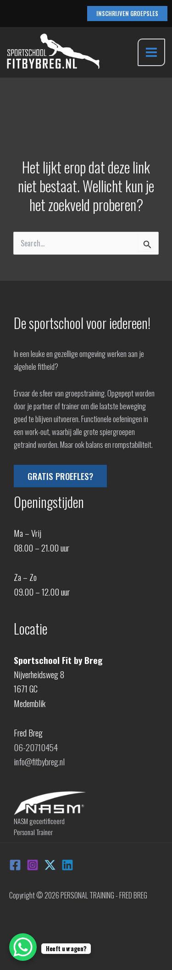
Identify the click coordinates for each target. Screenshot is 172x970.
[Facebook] (15, 865)
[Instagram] (33, 865)
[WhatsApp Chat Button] (23, 947)
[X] (50, 865)
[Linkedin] (67, 865)
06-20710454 (36, 747)
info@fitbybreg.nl (39, 761)
